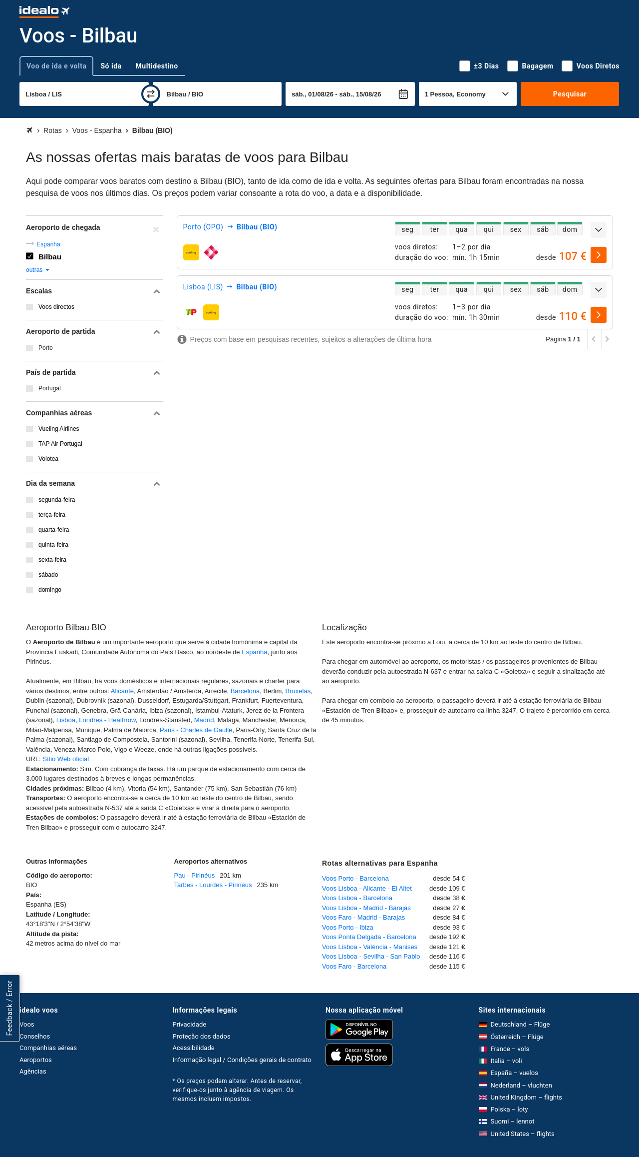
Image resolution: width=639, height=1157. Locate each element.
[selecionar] (599, 255)
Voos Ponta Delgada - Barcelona (369, 937)
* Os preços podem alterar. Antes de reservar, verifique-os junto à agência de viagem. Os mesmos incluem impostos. (237, 1090)
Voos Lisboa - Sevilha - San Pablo (371, 956)
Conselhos (34, 1036)
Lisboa (65, 720)
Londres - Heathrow (107, 720)
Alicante (122, 691)
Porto (45, 347)
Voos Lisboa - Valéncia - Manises (369, 947)
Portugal (49, 388)
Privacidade (190, 1024)
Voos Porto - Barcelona (355, 878)
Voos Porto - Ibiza (347, 927)
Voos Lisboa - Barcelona (357, 898)
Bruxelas (298, 691)
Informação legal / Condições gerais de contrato (242, 1060)
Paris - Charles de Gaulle (196, 730)
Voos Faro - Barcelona (354, 966)
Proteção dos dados (202, 1036)
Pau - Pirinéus (194, 875)
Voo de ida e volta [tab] (56, 66)
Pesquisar (570, 94)
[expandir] (599, 230)
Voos (26, 1024)
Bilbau (49, 256)
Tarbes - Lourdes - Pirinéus (213, 885)
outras (38, 269)
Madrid (204, 720)
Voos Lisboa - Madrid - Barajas (366, 908)
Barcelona (245, 691)
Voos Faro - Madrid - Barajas (363, 917)
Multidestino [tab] (157, 66)
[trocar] (150, 93)
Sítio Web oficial (65, 759)
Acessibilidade (194, 1048)
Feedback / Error (9, 1008)
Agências (32, 1071)
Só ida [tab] (110, 66)
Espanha (48, 244)
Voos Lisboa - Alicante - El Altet (367, 888)
